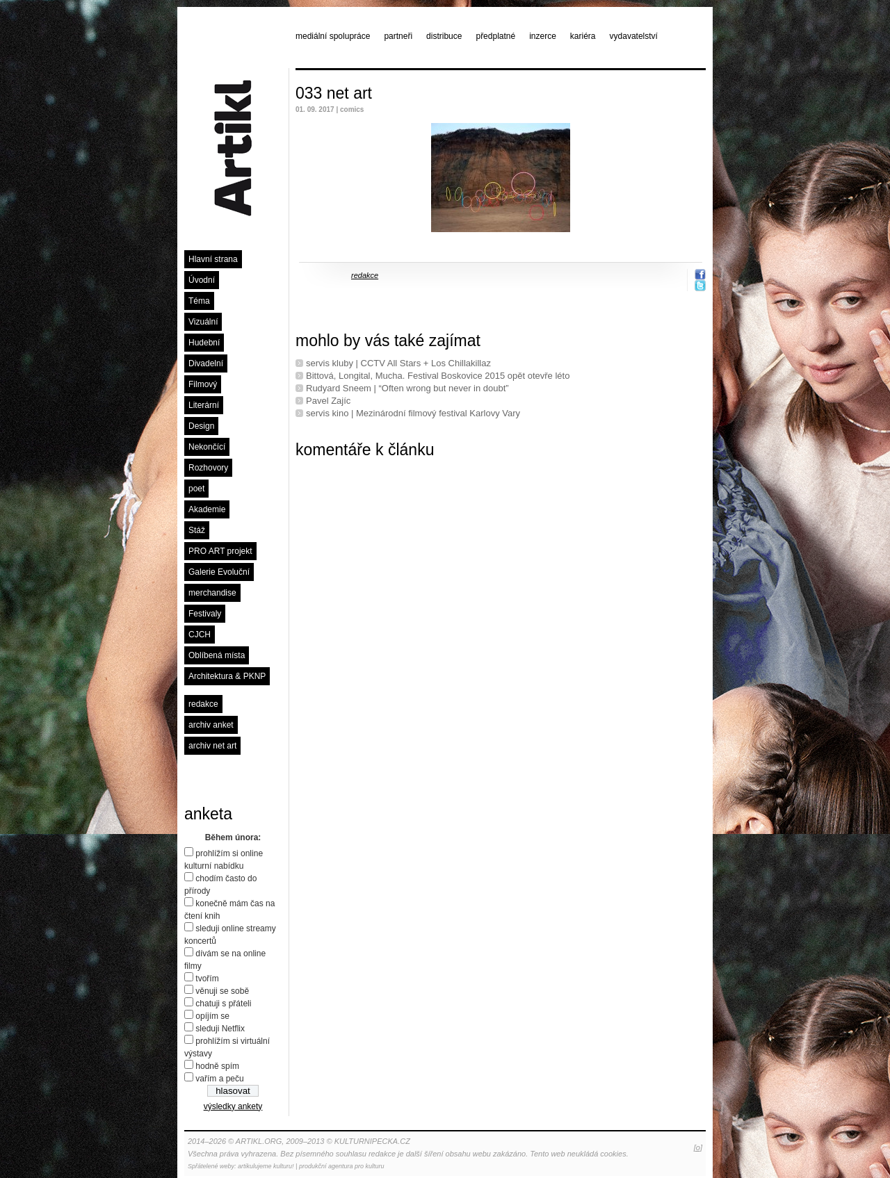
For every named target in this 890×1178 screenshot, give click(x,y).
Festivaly (204, 614)
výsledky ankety (233, 1106)
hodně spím (217, 1066)
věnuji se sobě (222, 991)
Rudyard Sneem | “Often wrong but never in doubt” (407, 388)
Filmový (202, 384)
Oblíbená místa (216, 655)
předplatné (495, 36)
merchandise (212, 593)
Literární (203, 405)
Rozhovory (208, 468)
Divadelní (205, 363)
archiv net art (212, 746)
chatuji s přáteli (223, 1003)
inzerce (542, 36)
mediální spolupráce (333, 36)
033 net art (334, 93)
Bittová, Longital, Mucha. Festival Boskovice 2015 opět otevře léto (437, 375)
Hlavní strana (213, 259)
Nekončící (206, 447)
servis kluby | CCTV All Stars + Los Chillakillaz (398, 363)
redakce (203, 704)
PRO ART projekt (220, 551)
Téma (199, 301)
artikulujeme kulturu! (266, 1166)
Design (201, 426)
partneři (398, 36)
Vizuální (203, 322)
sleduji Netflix (220, 1028)
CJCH (199, 634)
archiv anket (211, 725)
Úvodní (201, 280)
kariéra (583, 36)
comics (352, 109)
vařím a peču (219, 1078)
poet (196, 488)
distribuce (444, 36)
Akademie (206, 509)
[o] (698, 1147)
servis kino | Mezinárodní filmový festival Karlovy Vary (413, 413)
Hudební (204, 342)
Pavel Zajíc (328, 400)
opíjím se (212, 1016)
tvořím (206, 978)
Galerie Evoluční (219, 572)
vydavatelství (634, 36)
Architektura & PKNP (227, 676)
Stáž (196, 530)
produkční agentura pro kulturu (342, 1166)
